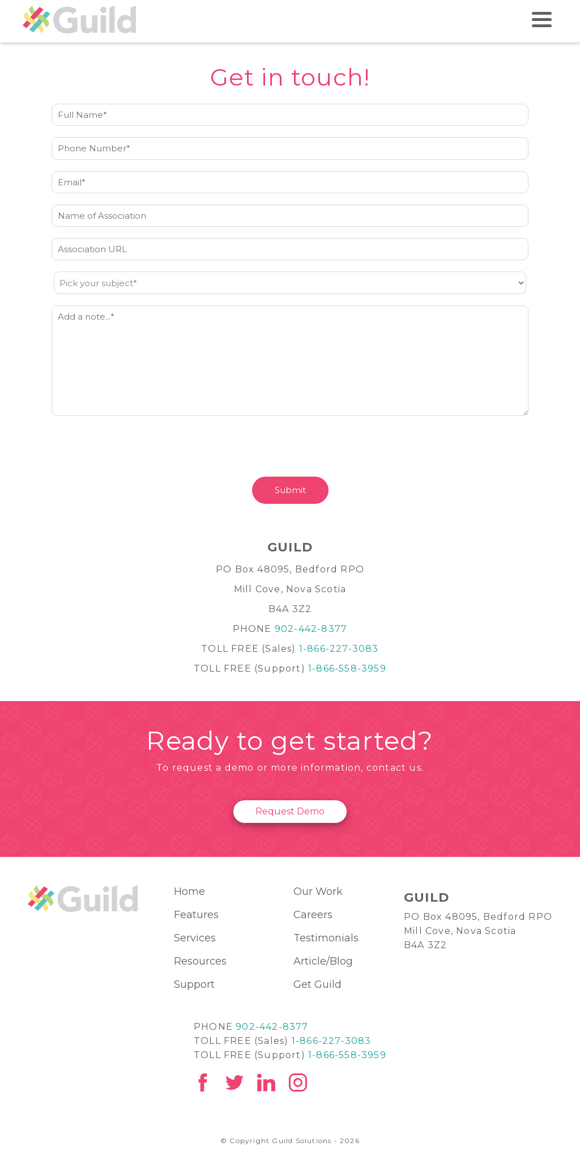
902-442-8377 (311, 628)
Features (196, 914)
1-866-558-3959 (347, 668)
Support (194, 984)
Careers (312, 914)
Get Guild (317, 984)
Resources (200, 961)
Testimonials (326, 938)
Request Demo (290, 811)
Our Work (318, 891)
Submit (290, 490)
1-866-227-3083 (339, 648)
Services (195, 938)
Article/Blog (323, 961)
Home (189, 891)
